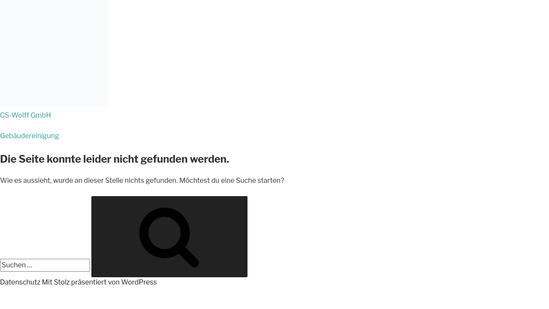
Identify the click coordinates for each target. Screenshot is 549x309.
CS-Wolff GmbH (25, 115)
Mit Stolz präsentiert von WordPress (99, 282)
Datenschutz (20, 282)
